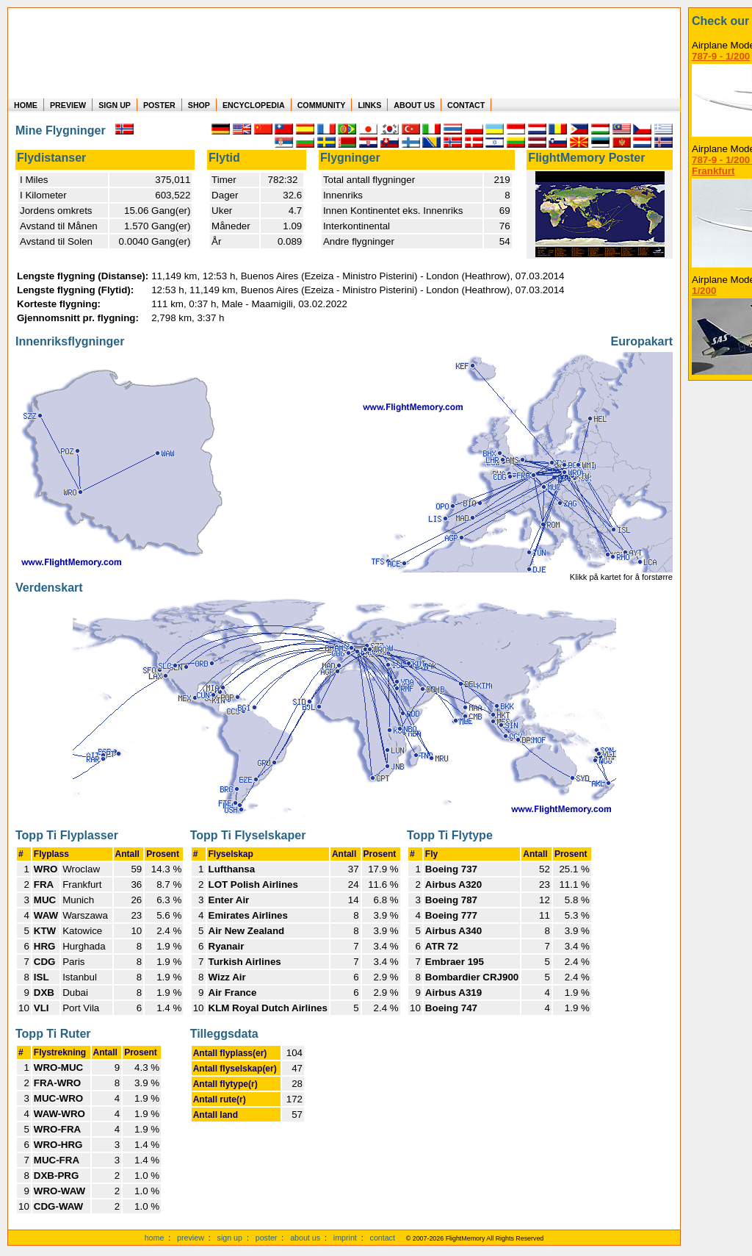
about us (305, 1237)
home (154, 1237)
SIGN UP (114, 105)
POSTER (159, 105)
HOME (25, 105)
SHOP (199, 105)
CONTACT (466, 105)
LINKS (369, 105)
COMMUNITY (321, 105)
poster (267, 1237)
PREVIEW (68, 105)
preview (190, 1237)
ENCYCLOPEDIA (254, 105)
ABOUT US (414, 105)
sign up (229, 1237)
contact (382, 1237)
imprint (345, 1237)
